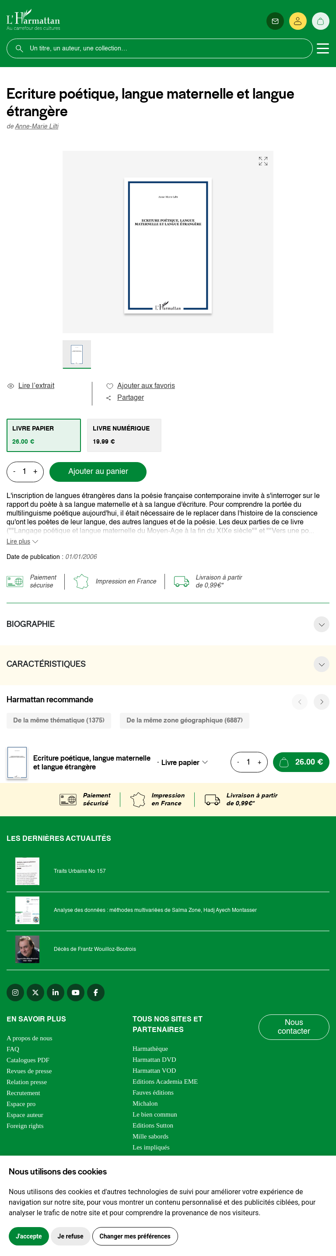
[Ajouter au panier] (301, 762)
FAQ (13, 1049)
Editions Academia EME (165, 1081)
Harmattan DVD (154, 1059)
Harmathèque (150, 1048)
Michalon (145, 1103)
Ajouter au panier (98, 472)
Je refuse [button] (71, 1236)
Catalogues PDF (28, 1060)
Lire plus (18, 542)
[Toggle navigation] (322, 48)
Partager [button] (124, 398)
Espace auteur (25, 1114)
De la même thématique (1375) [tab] (59, 720)
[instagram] (15, 992)
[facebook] (96, 992)
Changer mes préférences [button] (135, 1236)
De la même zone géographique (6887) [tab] (184, 720)
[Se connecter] (298, 21)
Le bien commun (155, 1114)
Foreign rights (25, 1125)
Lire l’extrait (30, 386)
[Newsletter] (275, 21)
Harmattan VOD (154, 1070)
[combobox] (187, 762)
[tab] (44, 435)
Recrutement (23, 1092)
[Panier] (320, 21)
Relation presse (27, 1081)
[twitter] (35, 992)
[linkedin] (55, 992)
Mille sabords (150, 1136)
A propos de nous (29, 1038)
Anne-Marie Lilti (36, 127)
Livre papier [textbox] (180, 762)
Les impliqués (151, 1147)
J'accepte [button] (29, 1236)
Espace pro (21, 1103)
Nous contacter (294, 1027)
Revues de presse (29, 1071)
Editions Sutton (153, 1125)
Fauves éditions (153, 1092)
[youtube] (75, 992)
